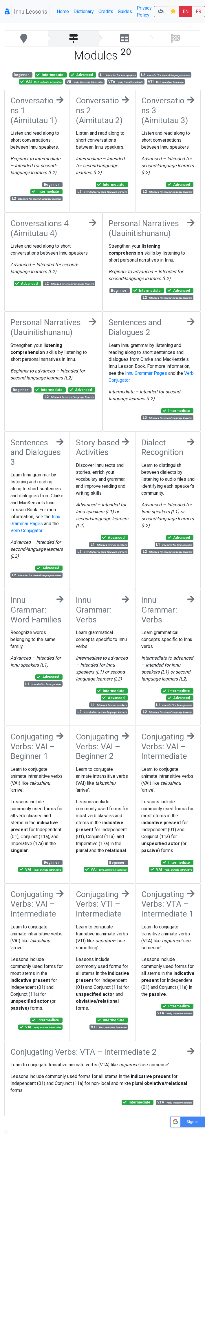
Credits (105, 11)
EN (185, 11)
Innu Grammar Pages (146, 373)
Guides (125, 11)
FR (198, 11)
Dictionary (84, 11)
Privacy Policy (144, 11)
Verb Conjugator (26, 530)
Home (63, 11)
